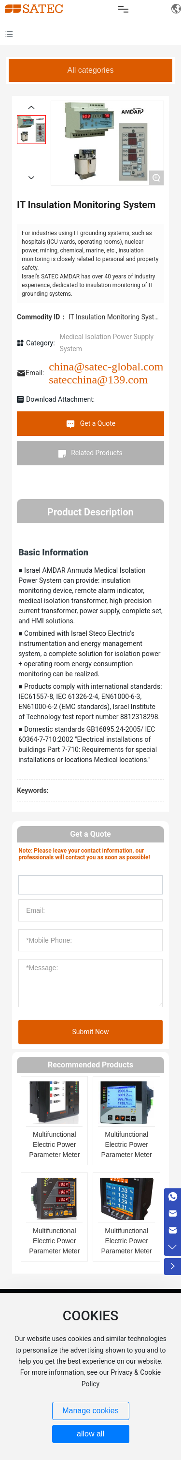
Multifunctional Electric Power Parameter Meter (54, 1144)
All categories (90, 70)
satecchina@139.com (98, 379)
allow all (90, 1434)
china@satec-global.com (106, 366)
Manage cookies (90, 1411)
